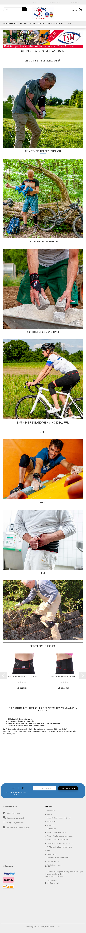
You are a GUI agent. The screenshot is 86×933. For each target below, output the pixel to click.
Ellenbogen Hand (27, 24)
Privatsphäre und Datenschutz (57, 858)
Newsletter (51, 825)
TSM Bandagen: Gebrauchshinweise (59, 847)
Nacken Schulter (10, 24)
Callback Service (53, 861)
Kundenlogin (55, 2)
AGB (48, 851)
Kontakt (49, 814)
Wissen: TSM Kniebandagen (56, 832)
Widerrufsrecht (52, 822)
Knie (69, 24)
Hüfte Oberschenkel (55, 24)
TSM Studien (51, 829)
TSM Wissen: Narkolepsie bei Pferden (60, 843)
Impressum (51, 811)
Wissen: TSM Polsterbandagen (57, 840)
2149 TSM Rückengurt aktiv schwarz (63, 676)
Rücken (41, 24)
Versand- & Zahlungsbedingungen (59, 818)
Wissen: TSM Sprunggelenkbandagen (60, 836)
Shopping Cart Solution (34, 927)
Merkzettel (75, 2)
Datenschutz (51, 854)
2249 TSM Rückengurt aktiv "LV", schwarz (22, 676)
